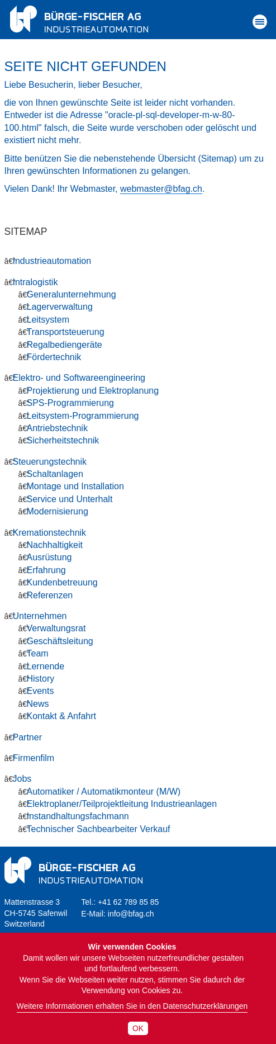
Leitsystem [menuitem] (48, 319)
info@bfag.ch (131, 913)
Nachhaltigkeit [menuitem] (55, 545)
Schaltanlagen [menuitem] (55, 474)
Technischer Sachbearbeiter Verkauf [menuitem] (98, 829)
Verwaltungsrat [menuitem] (56, 628)
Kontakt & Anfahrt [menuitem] (62, 716)
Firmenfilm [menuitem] (34, 758)
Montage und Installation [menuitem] (75, 486)
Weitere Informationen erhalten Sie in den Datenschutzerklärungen (132, 1006)
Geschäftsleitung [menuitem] (60, 641)
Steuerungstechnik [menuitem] (50, 461)
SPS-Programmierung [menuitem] (71, 403)
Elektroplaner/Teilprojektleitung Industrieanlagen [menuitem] (122, 804)
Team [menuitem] (38, 653)
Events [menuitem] (40, 691)
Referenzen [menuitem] (50, 595)
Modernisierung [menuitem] (57, 511)
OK (138, 1028)
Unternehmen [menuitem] (40, 616)
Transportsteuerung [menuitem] (65, 332)
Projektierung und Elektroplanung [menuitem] (93, 390)
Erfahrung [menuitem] (46, 570)
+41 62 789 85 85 (128, 901)
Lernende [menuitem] (46, 666)
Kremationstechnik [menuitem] (50, 532)
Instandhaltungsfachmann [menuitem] (78, 816)
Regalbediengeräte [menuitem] (64, 344)
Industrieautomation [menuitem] (52, 261)
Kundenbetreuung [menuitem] (62, 582)
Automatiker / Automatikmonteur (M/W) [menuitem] (104, 791)
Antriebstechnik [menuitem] (57, 428)
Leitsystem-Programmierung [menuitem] (83, 416)
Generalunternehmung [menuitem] (71, 294)
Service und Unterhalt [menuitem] (70, 499)
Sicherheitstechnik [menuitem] (63, 440)
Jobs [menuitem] (22, 778)
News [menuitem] (38, 703)
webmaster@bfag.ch (161, 188)
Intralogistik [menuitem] (35, 282)
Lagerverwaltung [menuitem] (60, 306)
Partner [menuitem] (27, 737)
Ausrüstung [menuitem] (49, 557)
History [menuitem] (41, 678)
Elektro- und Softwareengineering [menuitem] (79, 377)
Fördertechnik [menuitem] (54, 357)
